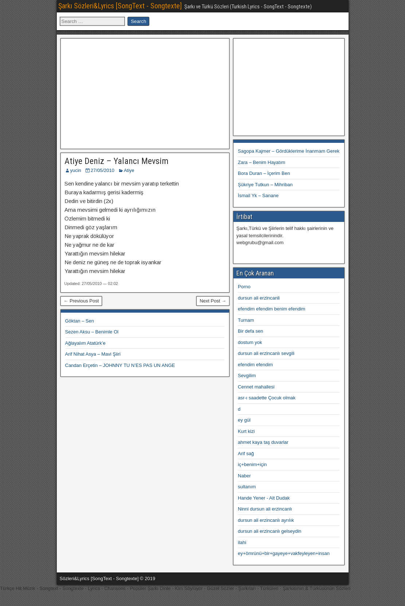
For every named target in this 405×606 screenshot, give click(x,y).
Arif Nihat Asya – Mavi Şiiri (93, 354)
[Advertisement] (145, 93)
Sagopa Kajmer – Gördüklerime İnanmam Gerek (288, 151)
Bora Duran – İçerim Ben (264, 173)
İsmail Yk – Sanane (258, 195)
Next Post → (213, 301)
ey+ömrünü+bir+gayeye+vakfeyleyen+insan (284, 553)
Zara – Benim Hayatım (261, 162)
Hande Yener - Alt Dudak (264, 498)
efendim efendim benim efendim (271, 309)
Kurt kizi (246, 431)
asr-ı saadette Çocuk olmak (266, 397)
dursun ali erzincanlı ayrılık (266, 520)
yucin (75, 170)
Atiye (129, 170)
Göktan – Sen (79, 321)
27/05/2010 (102, 170)
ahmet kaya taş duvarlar (263, 442)
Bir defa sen (250, 331)
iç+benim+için (252, 464)
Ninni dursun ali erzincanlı (265, 509)
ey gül (244, 420)
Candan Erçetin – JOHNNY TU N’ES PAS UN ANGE (120, 365)
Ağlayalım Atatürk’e (85, 343)
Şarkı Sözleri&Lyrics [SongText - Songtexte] (120, 5)
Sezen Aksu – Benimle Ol (92, 332)
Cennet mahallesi (256, 387)
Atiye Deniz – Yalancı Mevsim (116, 161)
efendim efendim (255, 364)
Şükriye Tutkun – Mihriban (265, 184)
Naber (244, 475)
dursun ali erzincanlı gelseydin (269, 531)
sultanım (247, 486)
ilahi (242, 542)
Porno (244, 286)
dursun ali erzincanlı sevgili (266, 353)
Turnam (246, 320)
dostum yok (250, 342)
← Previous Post (81, 301)
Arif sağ (246, 453)
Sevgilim (247, 375)
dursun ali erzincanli (259, 298)
